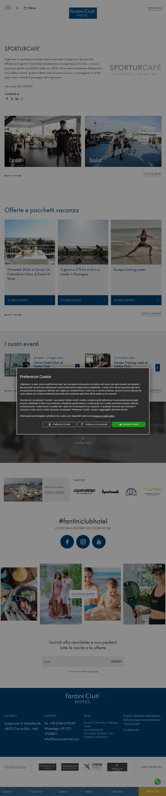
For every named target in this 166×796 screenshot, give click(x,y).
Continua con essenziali (94, 424)
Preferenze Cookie (59, 424)
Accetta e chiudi (128, 424)
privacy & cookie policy (104, 416)
